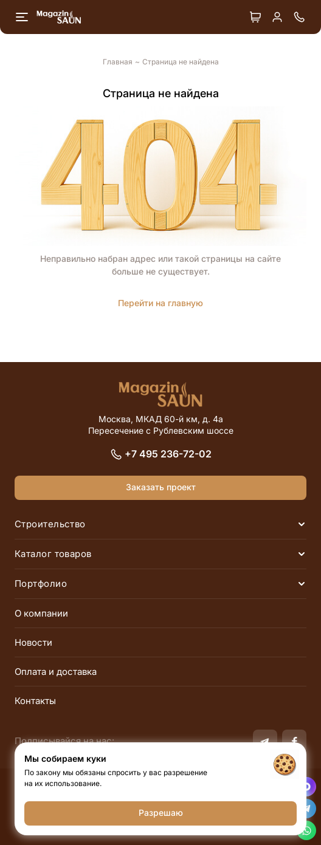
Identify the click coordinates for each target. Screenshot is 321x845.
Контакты (35, 700)
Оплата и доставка (56, 671)
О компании (41, 613)
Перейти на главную (160, 303)
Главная (118, 62)
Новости (33, 642)
